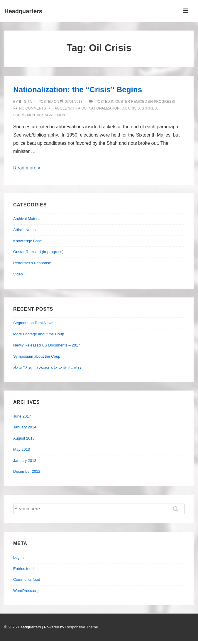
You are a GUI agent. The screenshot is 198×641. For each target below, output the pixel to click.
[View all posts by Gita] (26, 102)
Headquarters (23, 11)
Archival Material (27, 218)
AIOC (82, 108)
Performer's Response (32, 263)
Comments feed (26, 579)
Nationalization (104, 108)
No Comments (32, 108)
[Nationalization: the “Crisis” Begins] (73, 102)
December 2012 (26, 471)
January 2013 (24, 460)
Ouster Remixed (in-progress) (145, 102)
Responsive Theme (81, 627)
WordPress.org (25, 590)
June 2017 (22, 416)
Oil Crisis (130, 108)
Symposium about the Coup (36, 356)
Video (18, 274)
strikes (149, 108)
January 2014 (24, 427)
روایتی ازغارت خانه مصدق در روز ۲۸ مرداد (47, 367)
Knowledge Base (27, 241)
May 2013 (21, 449)
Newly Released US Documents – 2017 (46, 345)
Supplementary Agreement (40, 115)
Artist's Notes (24, 230)
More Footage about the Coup (38, 334)
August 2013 (24, 438)
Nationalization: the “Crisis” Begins (77, 89)
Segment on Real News (33, 323)
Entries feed (23, 568)
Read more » (26, 167)
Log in (18, 557)
